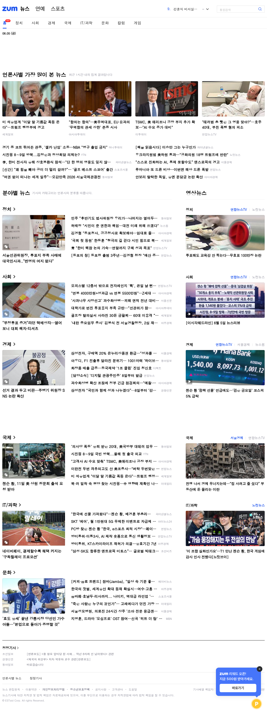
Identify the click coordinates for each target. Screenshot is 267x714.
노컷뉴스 (258, 209)
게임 (137, 23)
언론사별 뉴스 (11, 678)
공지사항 (100, 689)
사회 (35, 23)
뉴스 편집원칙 (11, 689)
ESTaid (9, 700)
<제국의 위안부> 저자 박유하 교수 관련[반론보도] (59, 659)
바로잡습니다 (35, 664)
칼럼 (121, 23)
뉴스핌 (260, 344)
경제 (51, 23)
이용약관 (31, 689)
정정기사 (9, 647)
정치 (19, 23)
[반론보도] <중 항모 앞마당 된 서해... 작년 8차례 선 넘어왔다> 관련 (70, 654)
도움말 (133, 689)
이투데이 (141, 134)
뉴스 (24, 9)
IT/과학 (86, 23)
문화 (105, 23)
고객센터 (117, 689)
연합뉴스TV (209, 134)
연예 (40, 9)
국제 (68, 23)
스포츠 (58, 9)
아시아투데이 (77, 134)
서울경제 (243, 344)
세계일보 (7, 134)
